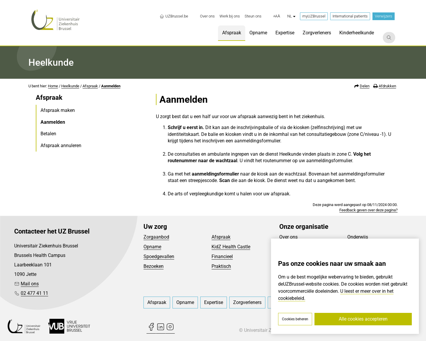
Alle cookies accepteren (363, 319)
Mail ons (30, 284)
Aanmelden (110, 86)
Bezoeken (153, 266)
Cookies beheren (295, 319)
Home (53, 86)
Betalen (48, 133)
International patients (350, 16)
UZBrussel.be (173, 16)
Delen (364, 86)
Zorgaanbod (156, 237)
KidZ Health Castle (231, 247)
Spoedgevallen (158, 256)
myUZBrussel (313, 16)
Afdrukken (387, 86)
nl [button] (291, 16)
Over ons (288, 237)
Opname (152, 247)
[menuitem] (207, 16)
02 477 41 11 (34, 293)
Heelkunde (70, 86)
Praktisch (221, 266)
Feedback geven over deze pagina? (368, 210)
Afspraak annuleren (61, 145)
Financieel (222, 256)
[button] (277, 16)
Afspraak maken (58, 110)
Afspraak (90, 86)
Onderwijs (357, 237)
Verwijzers (383, 16)
